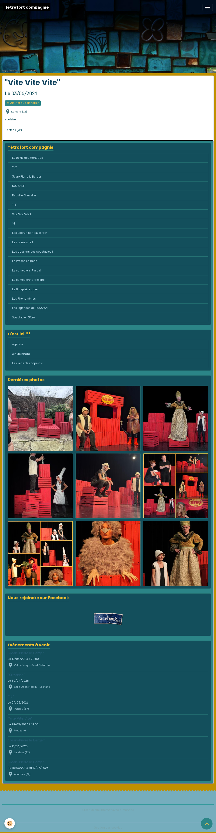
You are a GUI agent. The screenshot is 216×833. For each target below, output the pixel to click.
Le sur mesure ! (22, 242)
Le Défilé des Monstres (27, 157)
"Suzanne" (16, 675)
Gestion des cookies (108, 827)
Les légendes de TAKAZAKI (30, 308)
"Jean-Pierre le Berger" (26, 653)
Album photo (21, 354)
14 (13, 223)
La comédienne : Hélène (28, 279)
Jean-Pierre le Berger (26, 176)
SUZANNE (18, 186)
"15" (14, 204)
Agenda (17, 344)
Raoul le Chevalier (24, 195)
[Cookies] (10, 823)
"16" (14, 167)
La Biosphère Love (25, 289)
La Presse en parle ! (25, 261)
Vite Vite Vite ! (21, 214)
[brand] (26, 7)
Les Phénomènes (24, 298)
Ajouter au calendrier (23, 103)
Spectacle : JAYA (23, 317)
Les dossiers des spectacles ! (32, 251)
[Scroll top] (207, 824)
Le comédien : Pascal (26, 270)
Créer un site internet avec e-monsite (108, 810)
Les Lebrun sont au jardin (29, 233)
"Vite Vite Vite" (20, 718)
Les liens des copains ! (27, 363)
